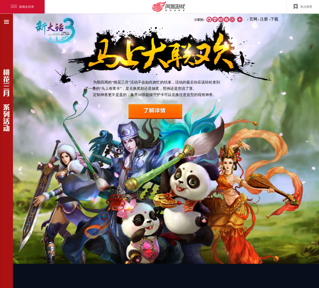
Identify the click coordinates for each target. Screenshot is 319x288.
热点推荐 (303, 6)
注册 (264, 19)
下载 (274, 19)
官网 (253, 19)
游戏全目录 (22, 6)
